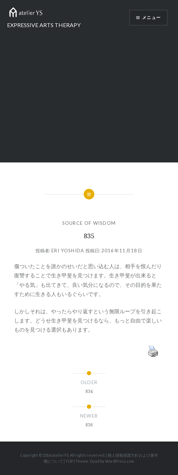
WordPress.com (119, 461)
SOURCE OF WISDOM (89, 223)
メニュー (151, 17)
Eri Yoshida (67, 250)
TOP (69, 461)
